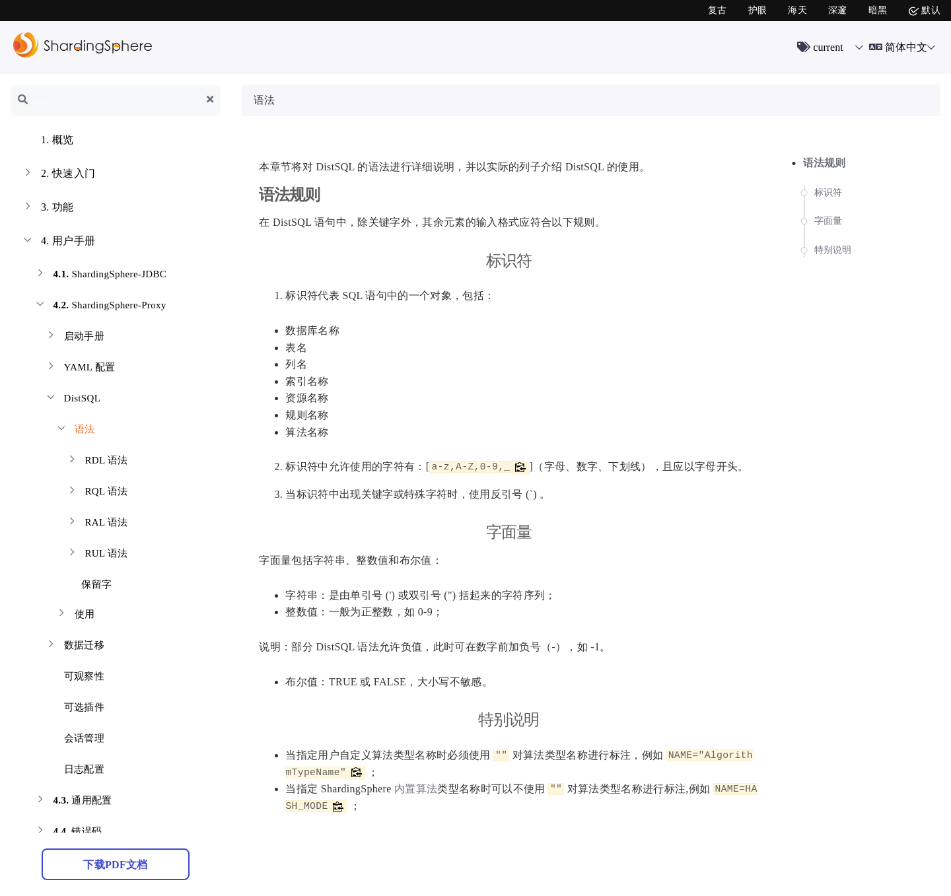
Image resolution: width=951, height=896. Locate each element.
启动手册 (74, 338)
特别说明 (833, 250)
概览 (47, 141)
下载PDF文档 (115, 864)
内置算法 (415, 788)
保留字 (88, 582)
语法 (74, 431)
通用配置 (73, 802)
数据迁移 (74, 647)
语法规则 (824, 162)
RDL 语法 (96, 462)
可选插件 (74, 709)
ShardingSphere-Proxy (100, 307)
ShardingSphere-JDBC (100, 276)
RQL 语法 (96, 493)
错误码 (68, 833)
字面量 (828, 221)
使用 (74, 616)
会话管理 (74, 740)
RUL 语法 (96, 555)
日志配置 (74, 771)
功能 (47, 208)
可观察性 (74, 678)
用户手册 (58, 242)
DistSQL (72, 400)
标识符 (828, 192)
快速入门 (58, 175)
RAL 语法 (96, 524)
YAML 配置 (79, 369)
